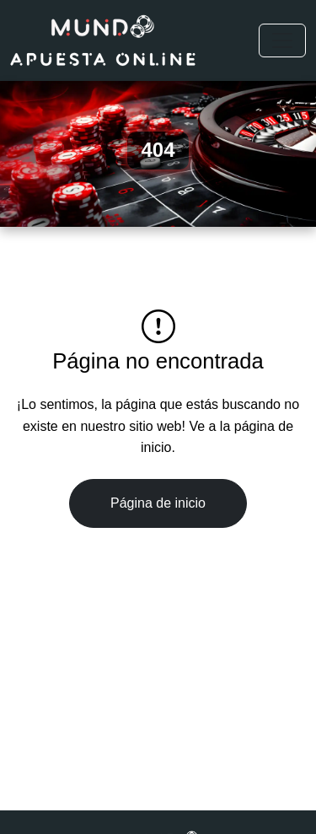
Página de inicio (158, 503)
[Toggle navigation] (282, 40)
